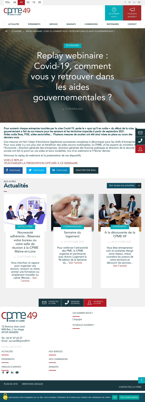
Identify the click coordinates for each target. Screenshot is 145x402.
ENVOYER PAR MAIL (86, 170)
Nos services (55, 352)
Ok (114, 397)
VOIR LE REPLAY (13, 160)
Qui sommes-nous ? (83, 313)
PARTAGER (13, 170)
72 (33, 2)
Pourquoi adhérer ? (83, 325)
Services (53, 24)
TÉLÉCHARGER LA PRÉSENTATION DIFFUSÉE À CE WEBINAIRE (41, 163)
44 (14, 2)
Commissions (91, 24)
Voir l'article (75, 263)
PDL (7, 2)
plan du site (11, 384)
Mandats (71, 24)
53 (28, 2)
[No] (141, 397)
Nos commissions (58, 359)
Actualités (13, 24)
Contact (132, 24)
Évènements (34, 24)
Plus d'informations (129, 397)
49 (21, 2)
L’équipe (77, 319)
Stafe (19, 347)
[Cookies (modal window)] (5, 397)
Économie (17, 31)
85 (39, 2)
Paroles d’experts (11, 367)
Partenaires (113, 24)
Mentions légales (32, 384)
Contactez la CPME (130, 387)
